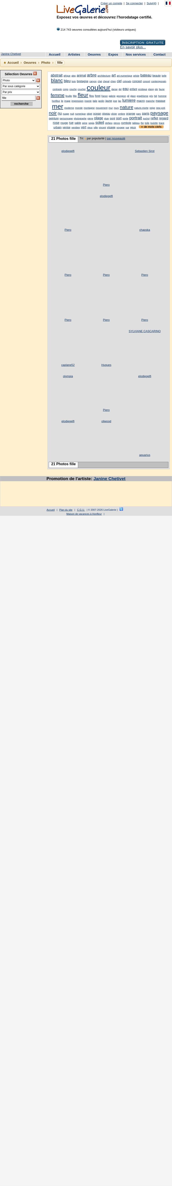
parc (138, 113)
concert (146, 81)
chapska (144, 229)
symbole (126, 123)
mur (111, 108)
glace (133, 96)
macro (141, 100)
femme (57, 95)
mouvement (101, 108)
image (67, 101)
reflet (154, 118)
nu (60, 113)
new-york (160, 108)
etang (151, 89)
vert (83, 127)
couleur (98, 88)
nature (126, 107)
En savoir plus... (133, 47)
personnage (66, 118)
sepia (91, 123)
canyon (93, 81)
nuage (66, 114)
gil (128, 96)
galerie (112, 96)
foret (97, 96)
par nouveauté (116, 138)
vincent (102, 127)
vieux (90, 127)
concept (137, 81)
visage (111, 127)
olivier (114, 114)
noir (53, 113)
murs (116, 108)
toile (147, 123)
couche (73, 89)
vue (127, 127)
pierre (90, 118)
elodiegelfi (67, 151)
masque (160, 100)
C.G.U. (81, 509)
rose (56, 123)
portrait (135, 118)
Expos (113, 54)
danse (115, 89)
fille (75, 96)
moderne (69, 108)
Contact (159, 54)
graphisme (142, 96)
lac (119, 101)
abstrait (57, 75)
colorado (127, 81)
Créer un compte (111, 3)
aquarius (144, 455)
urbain (57, 127)
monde (79, 108)
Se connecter (134, 3)
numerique (80, 114)
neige (152, 108)
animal (81, 75)
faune (162, 89)
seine (84, 123)
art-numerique (124, 75)
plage (98, 118)
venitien (75, 127)
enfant (133, 89)
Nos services (136, 54)
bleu (67, 81)
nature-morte (141, 108)
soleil (99, 122)
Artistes (74, 54)
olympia (68, 376)
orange (130, 113)
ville (95, 127)
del (120, 89)
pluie (106, 118)
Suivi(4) (151, 3)
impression (78, 101)
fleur (83, 95)
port (119, 118)
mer (57, 106)
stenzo (117, 123)
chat (100, 81)
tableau (136, 123)
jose (115, 101)
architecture (104, 75)
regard (163, 118)
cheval (106, 81)
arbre (92, 75)
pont (112, 118)
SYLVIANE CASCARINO (144, 331)
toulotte (154, 123)
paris (145, 113)
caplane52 (67, 365)
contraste (57, 89)
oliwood (106, 421)
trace (161, 123)
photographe (80, 118)
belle (164, 76)
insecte (88, 101)
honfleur (56, 101)
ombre (121, 113)
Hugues (106, 365)
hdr (155, 96)
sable (77, 123)
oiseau (106, 113)
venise (66, 127)
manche (150, 101)
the (142, 123)
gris (151, 96)
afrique (66, 76)
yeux (133, 127)
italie (95, 101)
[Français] (168, 3)
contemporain (158, 81)
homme (162, 96)
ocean (97, 113)
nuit (72, 113)
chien (113, 81)
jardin (101, 101)
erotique (142, 89)
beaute (156, 75)
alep (74, 76)
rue (71, 123)
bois (74, 81)
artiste (136, 76)
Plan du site (65, 509)
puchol (146, 118)
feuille (68, 96)
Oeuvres (95, 54)
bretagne (82, 81)
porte (125, 118)
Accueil (55, 54)
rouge (64, 123)
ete (156, 89)
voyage (120, 127)
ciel (119, 81)
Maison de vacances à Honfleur (84, 513)
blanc (57, 80)
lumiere (129, 100)
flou (91, 96)
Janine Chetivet (11, 54)
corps (65, 89)
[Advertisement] (20, 182)
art (114, 75)
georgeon (121, 96)
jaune (108, 100)
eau (126, 89)
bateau (145, 75)
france (104, 96)
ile (62, 101)
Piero (106, 184)
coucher (82, 89)
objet (89, 113)
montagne (89, 108)
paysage (159, 113)
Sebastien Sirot (145, 151)
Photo (45, 62)
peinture (54, 118)
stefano (109, 123)
